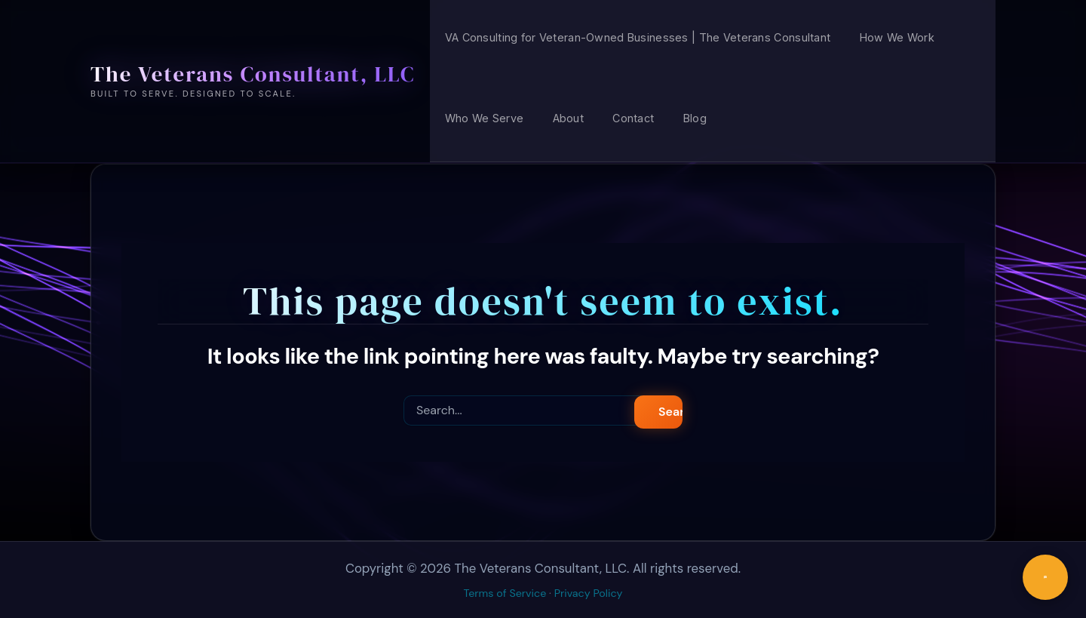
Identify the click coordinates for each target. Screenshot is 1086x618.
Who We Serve (484, 118)
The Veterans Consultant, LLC (252, 74)
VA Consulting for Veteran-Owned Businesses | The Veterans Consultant (638, 37)
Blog (695, 118)
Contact (633, 118)
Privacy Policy (588, 593)
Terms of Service (505, 593)
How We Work (897, 37)
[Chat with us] (1045, 577)
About (568, 118)
